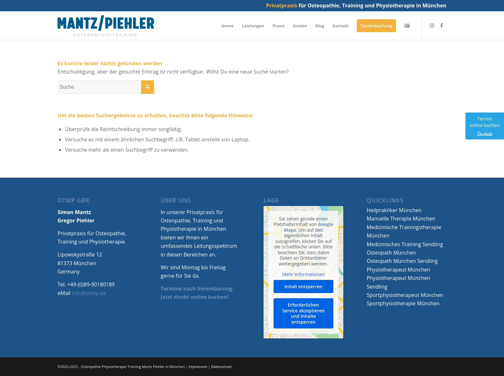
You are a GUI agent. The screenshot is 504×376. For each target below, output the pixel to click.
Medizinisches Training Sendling (405, 244)
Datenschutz (221, 366)
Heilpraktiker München (394, 210)
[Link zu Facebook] (441, 25)
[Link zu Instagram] (432, 25)
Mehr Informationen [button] (303, 274)
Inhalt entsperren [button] (303, 286)
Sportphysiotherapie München (403, 303)
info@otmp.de (89, 293)
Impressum (198, 366)
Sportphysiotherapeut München (405, 295)
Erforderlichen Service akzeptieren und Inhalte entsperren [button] (303, 313)
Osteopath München (391, 252)
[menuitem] (227, 26)
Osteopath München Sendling (402, 260)
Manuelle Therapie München (401, 218)
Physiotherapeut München (398, 269)
